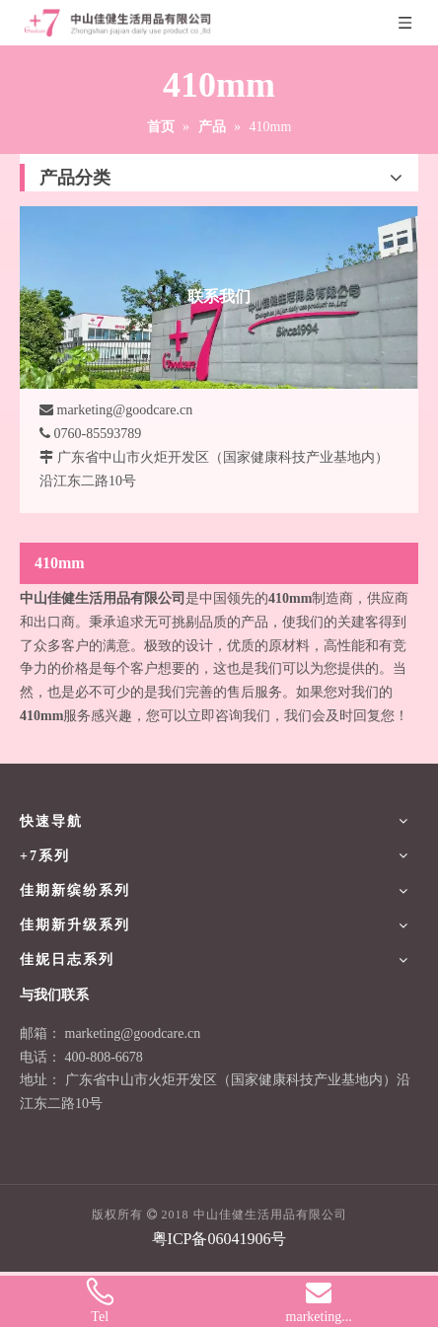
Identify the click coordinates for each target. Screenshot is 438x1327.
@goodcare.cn (160, 1033)
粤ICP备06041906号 (219, 1238)
